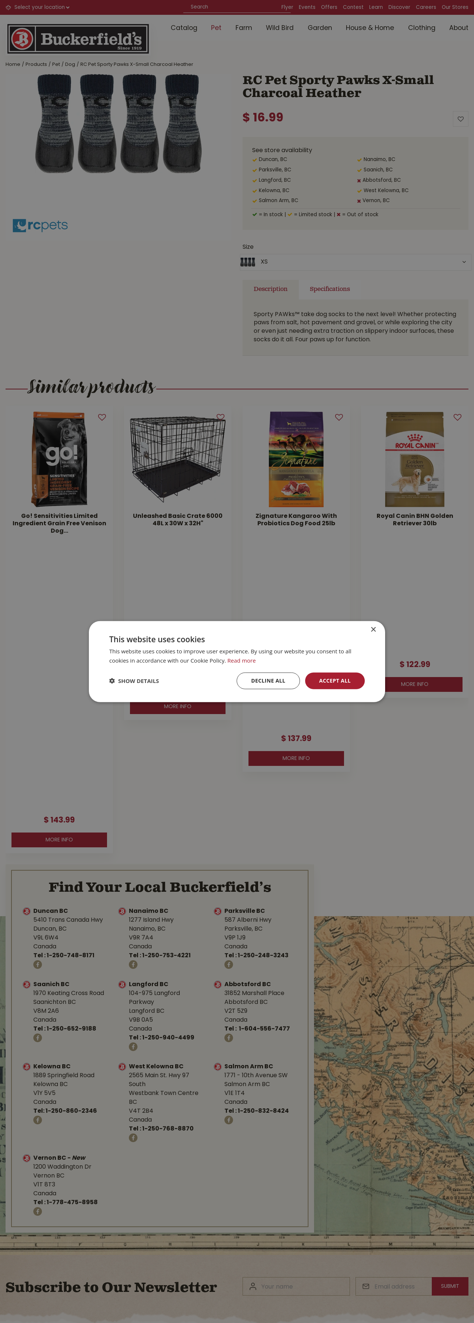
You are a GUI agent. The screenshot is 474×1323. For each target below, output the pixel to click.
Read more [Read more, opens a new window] (241, 660)
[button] (134, 680)
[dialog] (237, 661)
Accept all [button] (335, 680)
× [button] (373, 630)
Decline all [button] (268, 680)
